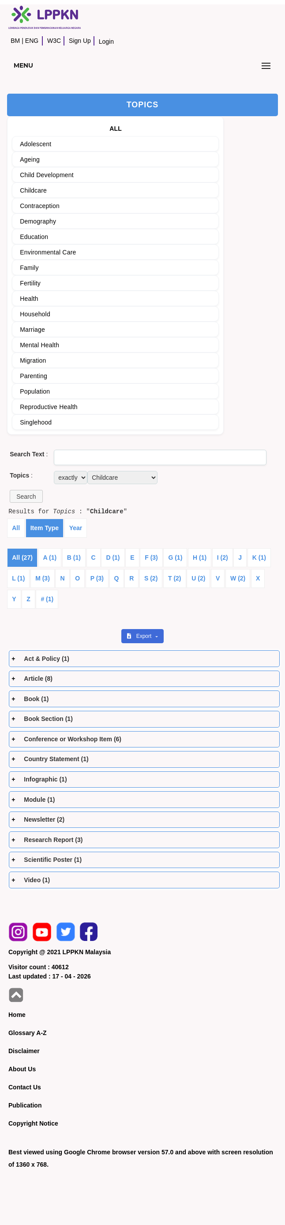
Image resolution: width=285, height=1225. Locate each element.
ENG (31, 40)
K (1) (259, 557)
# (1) (47, 599)
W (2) (237, 578)
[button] (26, 496)
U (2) (198, 578)
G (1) (175, 557)
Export (140, 636)
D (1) (113, 557)
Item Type (44, 527)
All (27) (22, 557)
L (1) (18, 578)
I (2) (222, 557)
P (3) (97, 578)
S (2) (151, 578)
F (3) (151, 557)
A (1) (50, 557)
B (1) (74, 557)
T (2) (174, 578)
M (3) (42, 578)
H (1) (199, 557)
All (16, 527)
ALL (115, 128)
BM (15, 40)
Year (75, 527)
